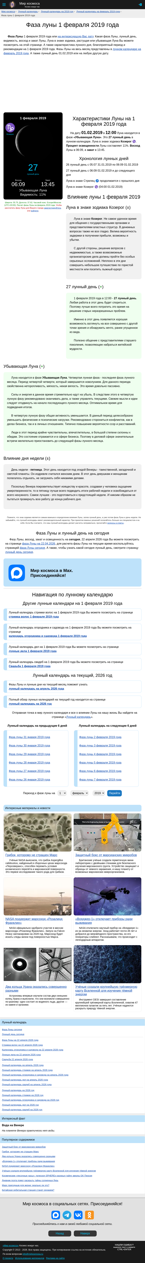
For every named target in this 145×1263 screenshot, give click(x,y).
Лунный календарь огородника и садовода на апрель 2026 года (35, 1075)
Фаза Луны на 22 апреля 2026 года (20, 1040)
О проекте (8, 1258)
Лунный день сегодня (13, 1034)
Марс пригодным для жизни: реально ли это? (25, 1185)
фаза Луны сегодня (32, 547)
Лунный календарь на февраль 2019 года (98, 11)
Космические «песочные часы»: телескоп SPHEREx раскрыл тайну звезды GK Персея (47, 1175)
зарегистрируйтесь (52, 208)
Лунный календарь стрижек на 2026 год (22, 1095)
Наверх (85, 1233)
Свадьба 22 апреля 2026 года (17, 1059)
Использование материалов (29, 1258)
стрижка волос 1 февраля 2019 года (34, 616)
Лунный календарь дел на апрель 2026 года (25, 1079)
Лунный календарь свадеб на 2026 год (22, 1109)
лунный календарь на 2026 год (30, 703)
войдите (34, 211)
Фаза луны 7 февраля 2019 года (100, 779)
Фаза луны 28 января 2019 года (29, 762)
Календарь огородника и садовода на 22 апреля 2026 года (32, 1049)
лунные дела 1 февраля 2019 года (32, 651)
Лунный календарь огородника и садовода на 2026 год (30, 1100)
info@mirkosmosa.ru (32, 1254)
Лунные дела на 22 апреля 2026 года (21, 1054)
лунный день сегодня (19, 552)
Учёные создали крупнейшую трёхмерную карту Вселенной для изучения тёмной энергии (49, 1170)
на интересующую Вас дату (75, 36)
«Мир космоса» (11, 1245)
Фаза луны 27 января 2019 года (29, 771)
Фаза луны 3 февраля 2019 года (100, 745)
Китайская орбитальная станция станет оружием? (28, 1190)
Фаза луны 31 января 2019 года (29, 737)
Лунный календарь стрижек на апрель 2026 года (27, 1070)
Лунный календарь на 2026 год (18, 1090)
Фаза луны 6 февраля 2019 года (100, 771)
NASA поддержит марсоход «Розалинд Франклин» (28, 1166)
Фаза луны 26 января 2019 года (29, 779)
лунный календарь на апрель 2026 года (36, 688)
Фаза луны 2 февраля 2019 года (100, 737)
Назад (60, 1233)
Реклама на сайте (55, 1258)
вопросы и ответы (115, 523)
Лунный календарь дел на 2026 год (20, 1105)
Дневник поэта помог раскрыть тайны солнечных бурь (30, 1180)
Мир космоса (8, 11)
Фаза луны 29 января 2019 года (29, 754)
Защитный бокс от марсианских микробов (24, 1147)
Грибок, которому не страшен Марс (20, 1151)
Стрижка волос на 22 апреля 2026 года (22, 1045)
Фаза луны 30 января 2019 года (29, 745)
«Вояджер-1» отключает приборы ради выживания (28, 1161)
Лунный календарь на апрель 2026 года (23, 1065)
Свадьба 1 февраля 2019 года (29, 666)
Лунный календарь (28, 11)
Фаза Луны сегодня (12, 1029)
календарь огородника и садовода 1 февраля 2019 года (48, 635)
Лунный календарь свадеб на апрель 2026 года (26, 1084)
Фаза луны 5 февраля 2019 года (100, 762)
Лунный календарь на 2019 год (57, 11)
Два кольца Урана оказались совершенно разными (28, 1156)
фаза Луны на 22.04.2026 (38, 543)
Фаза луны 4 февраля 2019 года (100, 754)
